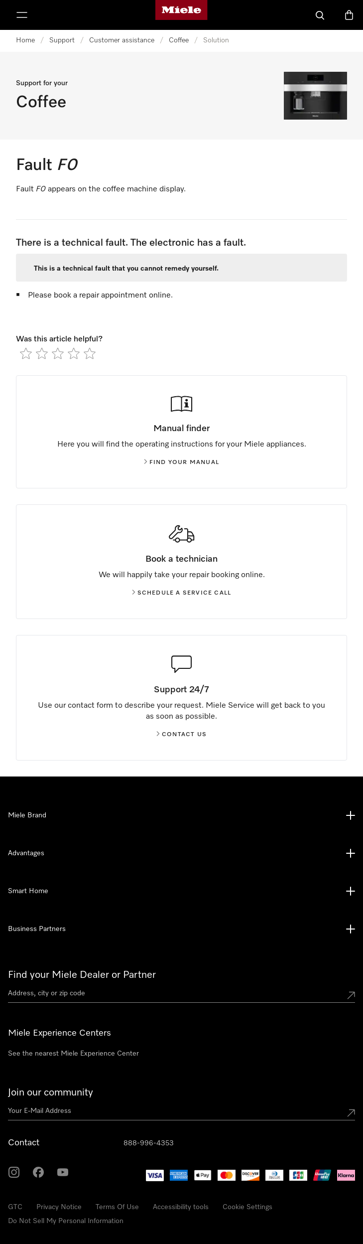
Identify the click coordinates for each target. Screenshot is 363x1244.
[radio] (26, 353)
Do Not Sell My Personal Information (65, 1221)
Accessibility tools (181, 1207)
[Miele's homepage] (181, 15)
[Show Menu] (22, 15)
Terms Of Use (117, 1207)
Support (62, 40)
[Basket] (349, 15)
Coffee (179, 40)
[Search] (320, 15)
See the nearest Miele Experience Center (73, 1053)
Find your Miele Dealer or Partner (82, 975)
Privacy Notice (59, 1207)
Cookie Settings (247, 1207)
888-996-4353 (148, 1143)
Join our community (50, 1092)
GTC (15, 1207)
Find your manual (181, 463)
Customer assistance (121, 40)
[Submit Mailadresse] (351, 1113)
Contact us (181, 735)
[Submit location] (351, 995)
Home (25, 40)
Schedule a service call (182, 593)
